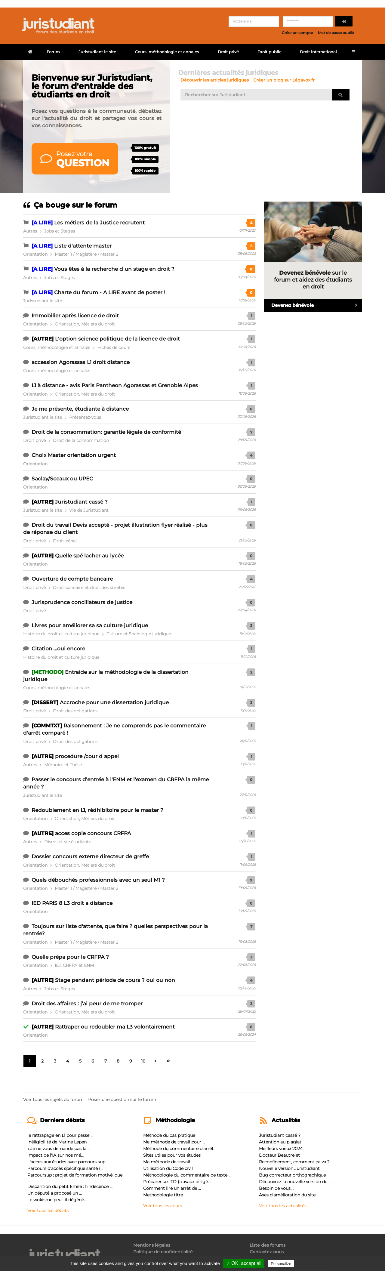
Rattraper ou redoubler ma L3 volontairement (115, 1027)
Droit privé (228, 52)
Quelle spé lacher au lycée (89, 556)
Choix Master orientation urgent (74, 455)
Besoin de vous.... (276, 1188)
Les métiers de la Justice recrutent (99, 223)
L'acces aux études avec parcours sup (66, 1162)
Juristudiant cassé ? (81, 502)
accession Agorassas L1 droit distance (81, 362)
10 (143, 1061)
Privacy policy (308, 1263)
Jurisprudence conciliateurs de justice (82, 602)
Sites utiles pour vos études (172, 1155)
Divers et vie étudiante (67, 842)
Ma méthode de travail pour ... (174, 1142)
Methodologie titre (163, 1195)
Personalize (281, 1263)
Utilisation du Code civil (168, 1168)
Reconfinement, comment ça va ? (294, 1162)
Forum (53, 52)
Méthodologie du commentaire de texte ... (187, 1175)
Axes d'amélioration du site (287, 1195)
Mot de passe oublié (336, 32)
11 (250, 269)
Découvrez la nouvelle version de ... (295, 1181)
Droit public (269, 52)
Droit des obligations (75, 711)
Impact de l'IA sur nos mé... (55, 1155)
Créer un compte (297, 32)
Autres (30, 231)
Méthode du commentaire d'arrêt (178, 1148)
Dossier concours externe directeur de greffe (90, 856)
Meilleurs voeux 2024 (281, 1148)
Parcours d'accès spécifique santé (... (65, 1168)
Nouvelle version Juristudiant (289, 1168)
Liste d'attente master (83, 246)
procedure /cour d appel (87, 756)
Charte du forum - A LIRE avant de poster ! (109, 292)
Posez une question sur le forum (122, 1099)
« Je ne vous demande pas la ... (58, 1148)
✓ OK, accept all (243, 1263)
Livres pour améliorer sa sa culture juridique (90, 625)
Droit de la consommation (81, 440)
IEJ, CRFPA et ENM (74, 965)
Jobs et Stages (59, 231)
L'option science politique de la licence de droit (117, 339)
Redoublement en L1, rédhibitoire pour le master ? (97, 810)
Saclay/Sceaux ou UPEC (62, 479)
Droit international (318, 52)
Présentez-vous (85, 417)
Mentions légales (151, 1245)
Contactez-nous (267, 1251)
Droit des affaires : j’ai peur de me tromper (87, 1004)
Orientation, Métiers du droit (85, 324)
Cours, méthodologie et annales (167, 52)
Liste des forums (267, 1245)
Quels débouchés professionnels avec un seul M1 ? (98, 880)
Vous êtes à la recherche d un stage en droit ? (114, 269)
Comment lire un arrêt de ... (172, 1188)
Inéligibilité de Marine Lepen (57, 1142)
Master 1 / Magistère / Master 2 (86, 254)
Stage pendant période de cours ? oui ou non (115, 980)
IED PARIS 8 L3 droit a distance (72, 903)
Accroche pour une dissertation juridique (114, 702)
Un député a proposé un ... (54, 1193)
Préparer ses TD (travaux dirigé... (177, 1181)
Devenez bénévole (316, 305)
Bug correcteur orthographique (292, 1175)
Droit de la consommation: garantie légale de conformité (106, 432)
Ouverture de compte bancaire (72, 579)
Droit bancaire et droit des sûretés (89, 587)
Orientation (35, 254)
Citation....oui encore (58, 649)
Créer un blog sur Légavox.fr (284, 80)
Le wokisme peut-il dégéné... (57, 1199)
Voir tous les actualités (282, 1205)
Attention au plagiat (280, 1142)
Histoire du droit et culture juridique (61, 634)
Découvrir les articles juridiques (214, 80)
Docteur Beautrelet (279, 1155)
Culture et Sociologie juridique (138, 634)
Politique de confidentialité (163, 1251)
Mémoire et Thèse (63, 765)
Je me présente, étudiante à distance (80, 409)
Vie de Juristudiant (89, 510)
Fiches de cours (113, 347)
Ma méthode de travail (166, 1162)
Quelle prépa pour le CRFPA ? (70, 957)
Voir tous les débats (48, 1210)
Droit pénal (65, 541)
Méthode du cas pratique (169, 1135)
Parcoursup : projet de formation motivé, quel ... (75, 1177)
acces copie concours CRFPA (93, 833)
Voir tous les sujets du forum (53, 1099)
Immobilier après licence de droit (75, 316)
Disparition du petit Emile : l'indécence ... (69, 1186)
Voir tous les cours (162, 1205)
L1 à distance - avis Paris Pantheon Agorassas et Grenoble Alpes (115, 385)
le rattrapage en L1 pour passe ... (60, 1135)
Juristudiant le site (97, 52)
